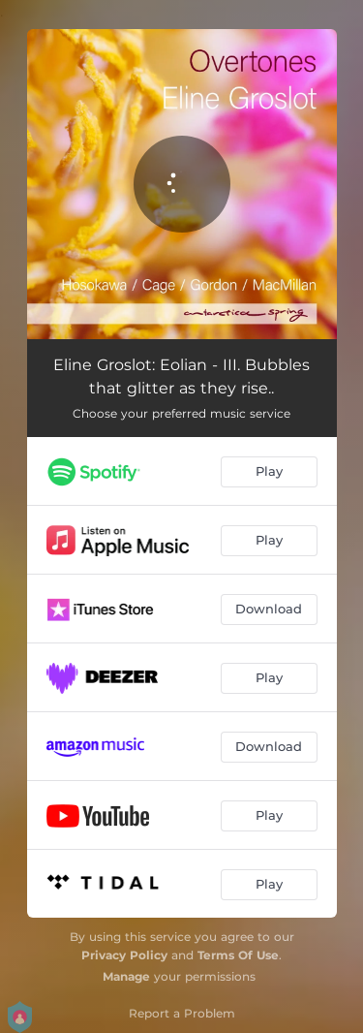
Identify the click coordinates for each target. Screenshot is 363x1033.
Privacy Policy (124, 955)
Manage (126, 976)
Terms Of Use (238, 955)
